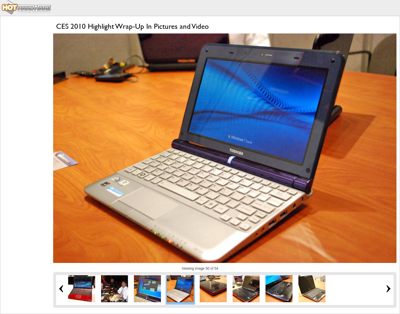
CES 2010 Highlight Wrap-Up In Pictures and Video (132, 26)
